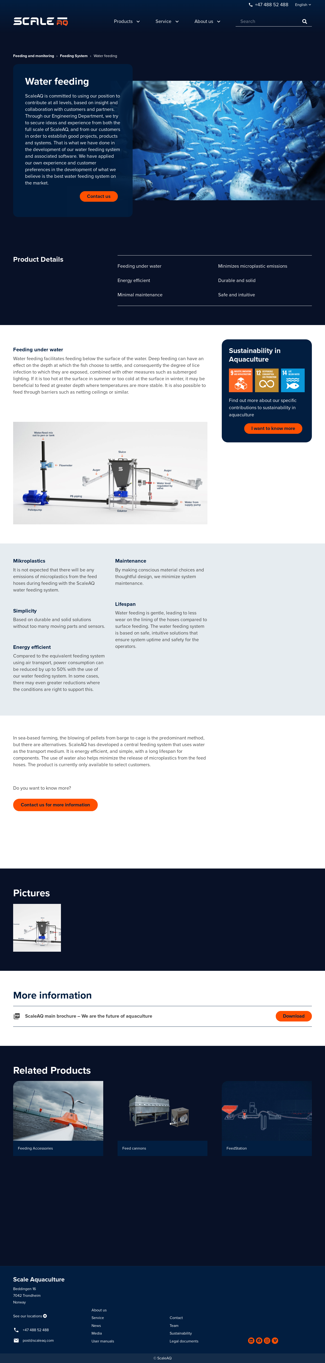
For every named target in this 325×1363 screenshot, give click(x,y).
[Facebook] (259, 1340)
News (96, 1325)
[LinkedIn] (251, 1340)
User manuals (103, 1341)
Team (174, 1325)
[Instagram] (267, 1340)
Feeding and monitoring (33, 56)
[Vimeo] (275, 1340)
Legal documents (184, 1341)
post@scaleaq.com (38, 1340)
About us (99, 1310)
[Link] (40, 19)
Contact (176, 1317)
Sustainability (181, 1333)
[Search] (274, 19)
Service (98, 1317)
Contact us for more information (55, 805)
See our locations (27, 1316)
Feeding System (74, 56)
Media (97, 1333)
